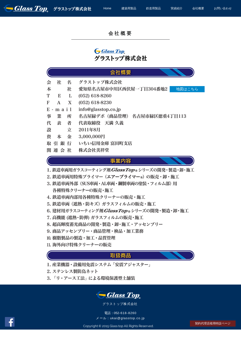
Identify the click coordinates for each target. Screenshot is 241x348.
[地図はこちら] (187, 89)
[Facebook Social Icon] (10, 322)
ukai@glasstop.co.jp (127, 318)
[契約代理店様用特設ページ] (213, 323)
